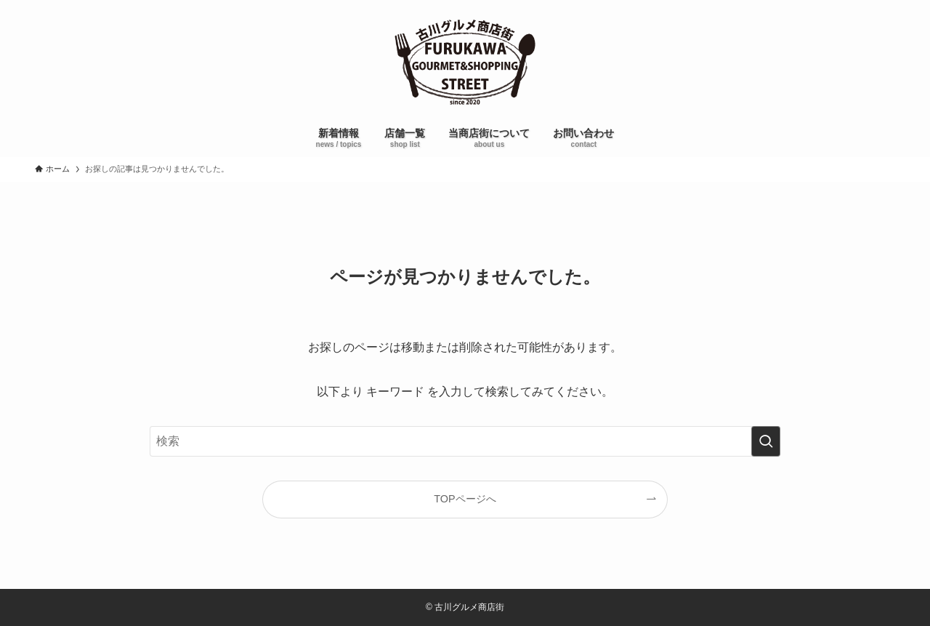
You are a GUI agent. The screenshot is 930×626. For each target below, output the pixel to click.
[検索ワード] (465, 441)
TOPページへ (465, 499)
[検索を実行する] (765, 441)
